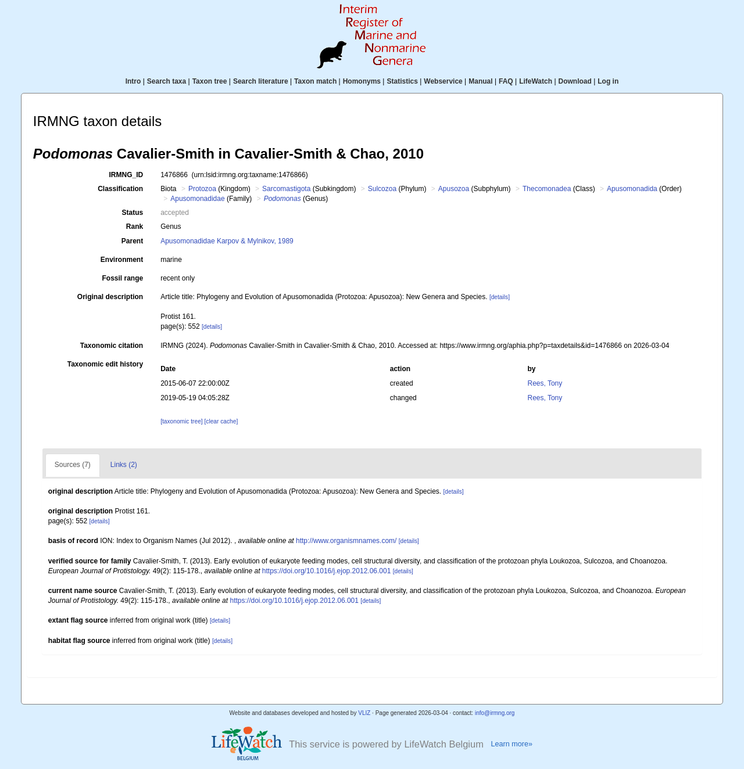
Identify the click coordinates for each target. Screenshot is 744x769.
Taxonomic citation (111, 346)
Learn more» (511, 744)
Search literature (260, 81)
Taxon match (315, 81)
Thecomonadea (547, 189)
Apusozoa (453, 189)
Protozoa (202, 189)
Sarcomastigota (286, 189)
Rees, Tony (544, 383)
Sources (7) (73, 465)
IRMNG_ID (126, 175)
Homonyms (362, 81)
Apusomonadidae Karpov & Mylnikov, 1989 (227, 241)
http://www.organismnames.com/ (346, 541)
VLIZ (364, 713)
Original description (110, 297)
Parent (132, 241)
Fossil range (123, 278)
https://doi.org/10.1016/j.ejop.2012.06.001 (326, 571)
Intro (133, 81)
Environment (122, 260)
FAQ (506, 81)
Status (133, 213)
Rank (134, 226)
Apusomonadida (632, 189)
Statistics (402, 81)
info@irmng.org (495, 713)
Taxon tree (209, 81)
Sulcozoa (382, 189)
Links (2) (123, 465)
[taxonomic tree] (181, 421)
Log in (608, 81)
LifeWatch (535, 81)
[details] (499, 297)
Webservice (443, 81)
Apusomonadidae (197, 199)
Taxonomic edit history (105, 364)
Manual (480, 81)
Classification (120, 189)
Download (575, 81)
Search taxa (166, 81)
